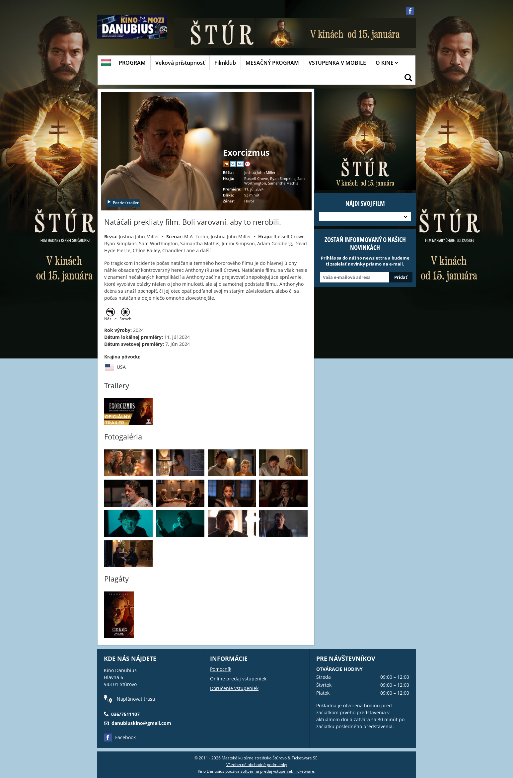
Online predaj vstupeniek (238, 678)
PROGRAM (132, 62)
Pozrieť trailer (123, 202)
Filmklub (225, 62)
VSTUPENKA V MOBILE (337, 62)
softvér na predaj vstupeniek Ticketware (277, 771)
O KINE (387, 62)
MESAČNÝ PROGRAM (272, 62)
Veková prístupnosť (180, 62)
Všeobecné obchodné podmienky (256, 764)
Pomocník (220, 669)
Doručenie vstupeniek (234, 688)
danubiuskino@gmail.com (141, 723)
